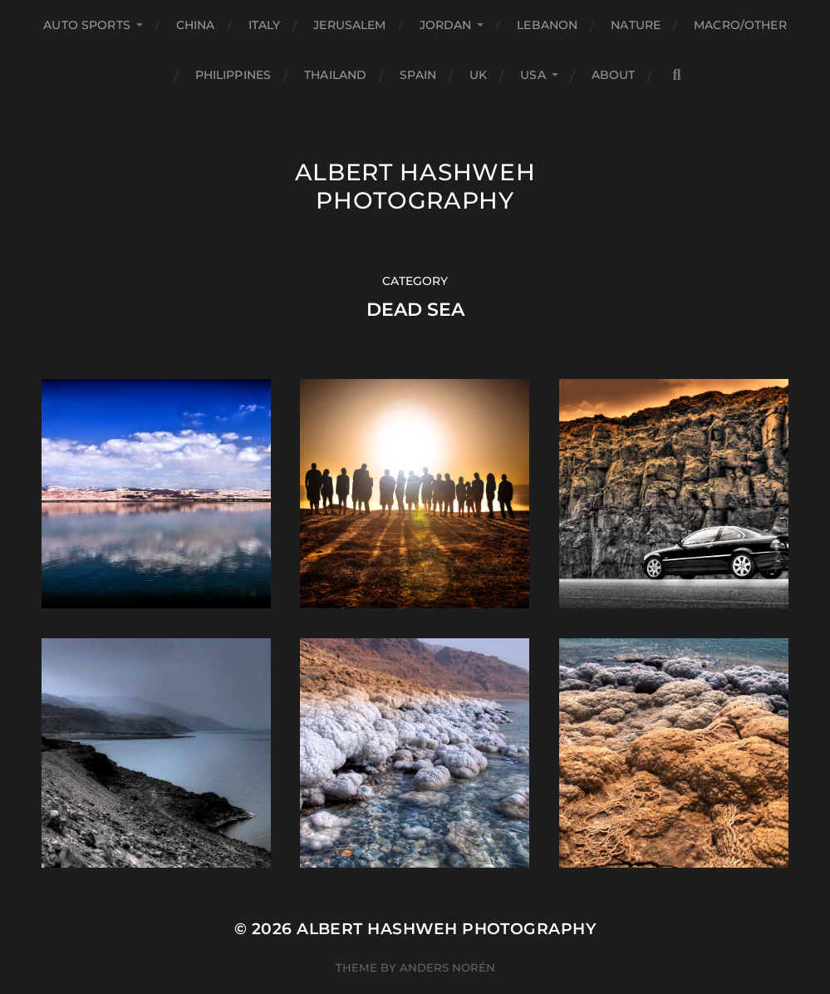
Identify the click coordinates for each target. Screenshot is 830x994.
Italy (264, 24)
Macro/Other (740, 24)
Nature (636, 24)
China (195, 24)
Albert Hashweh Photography (415, 186)
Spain (418, 74)
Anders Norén (447, 967)
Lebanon (547, 24)
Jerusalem (349, 24)
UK (478, 74)
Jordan (446, 24)
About (614, 74)
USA (532, 74)
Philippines (233, 74)
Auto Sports (86, 24)
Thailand (335, 74)
